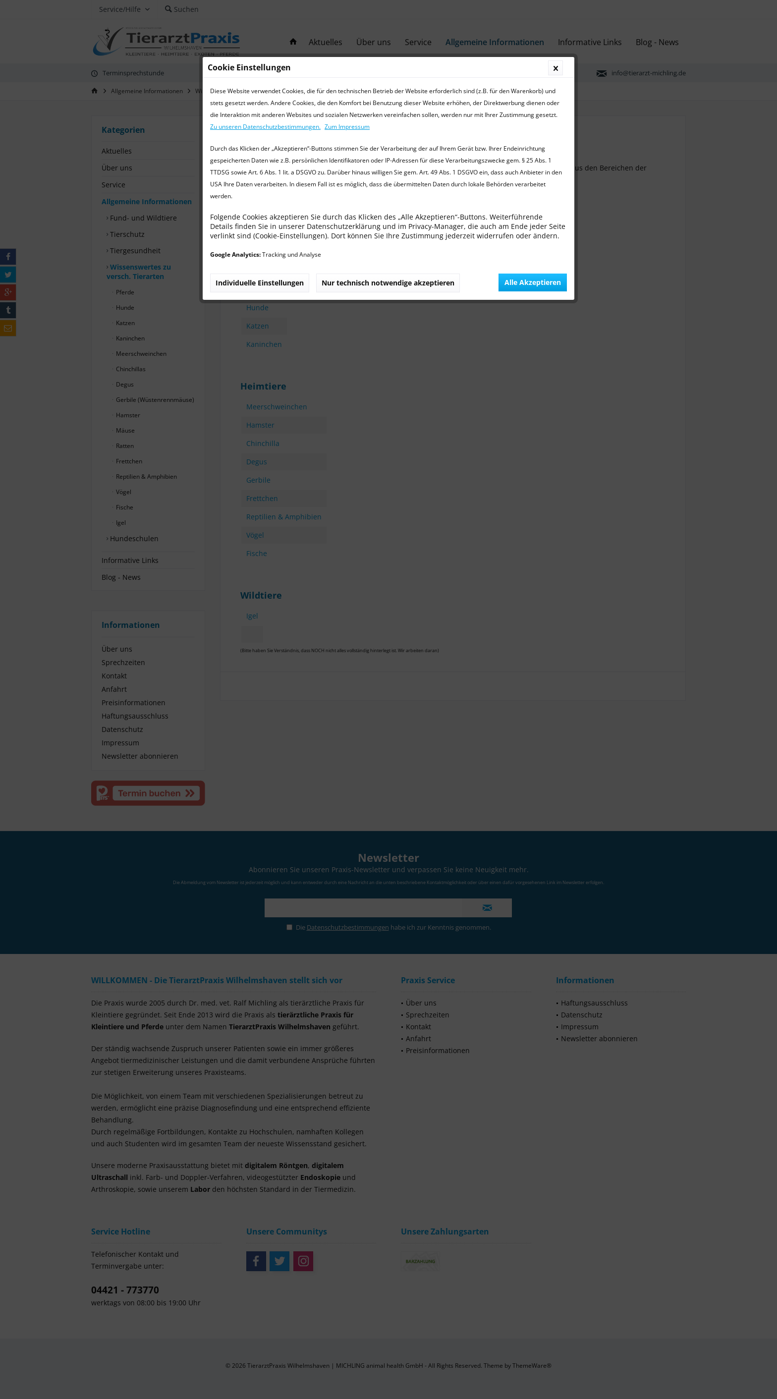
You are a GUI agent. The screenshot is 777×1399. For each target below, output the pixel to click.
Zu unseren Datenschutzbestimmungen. (265, 126)
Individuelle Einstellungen (260, 282)
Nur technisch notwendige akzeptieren (388, 282)
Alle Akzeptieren (532, 282)
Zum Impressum (347, 126)
